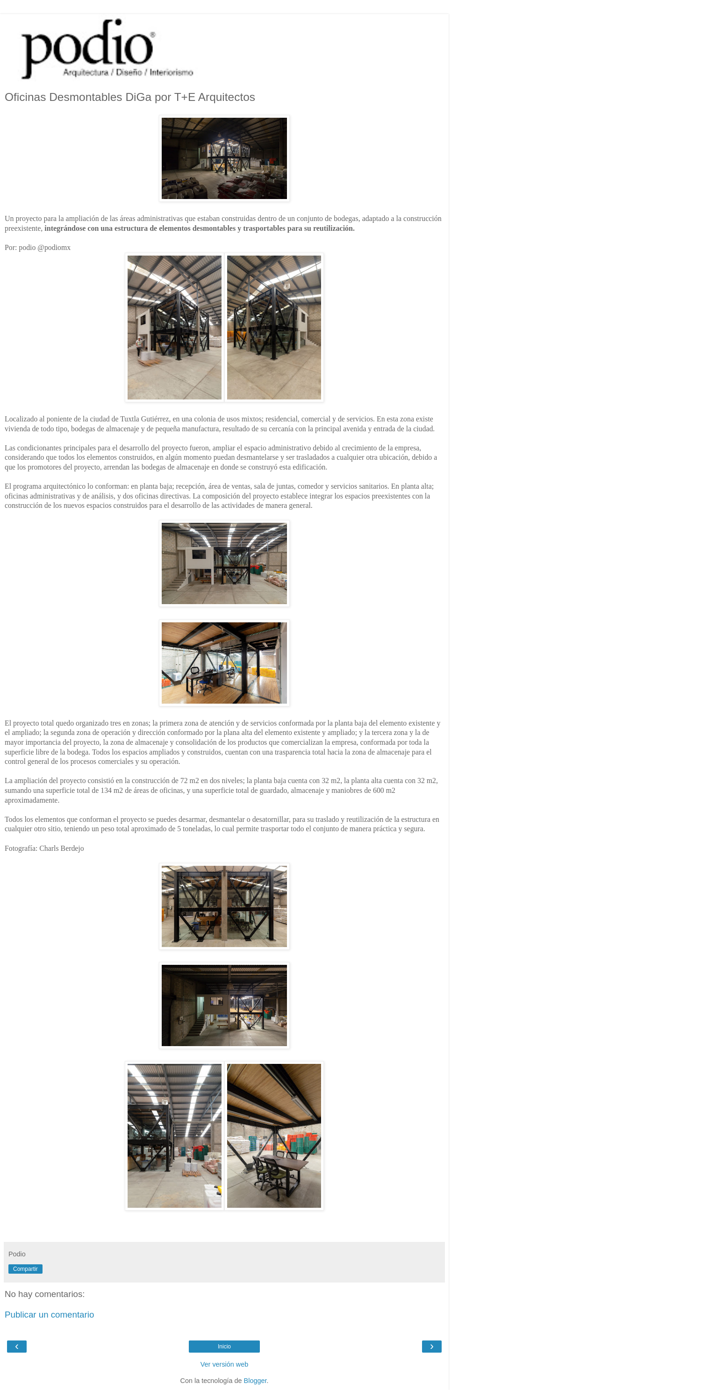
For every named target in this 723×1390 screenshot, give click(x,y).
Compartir (25, 1269)
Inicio (224, 1346)
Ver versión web (224, 1364)
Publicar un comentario (49, 1314)
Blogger (255, 1380)
